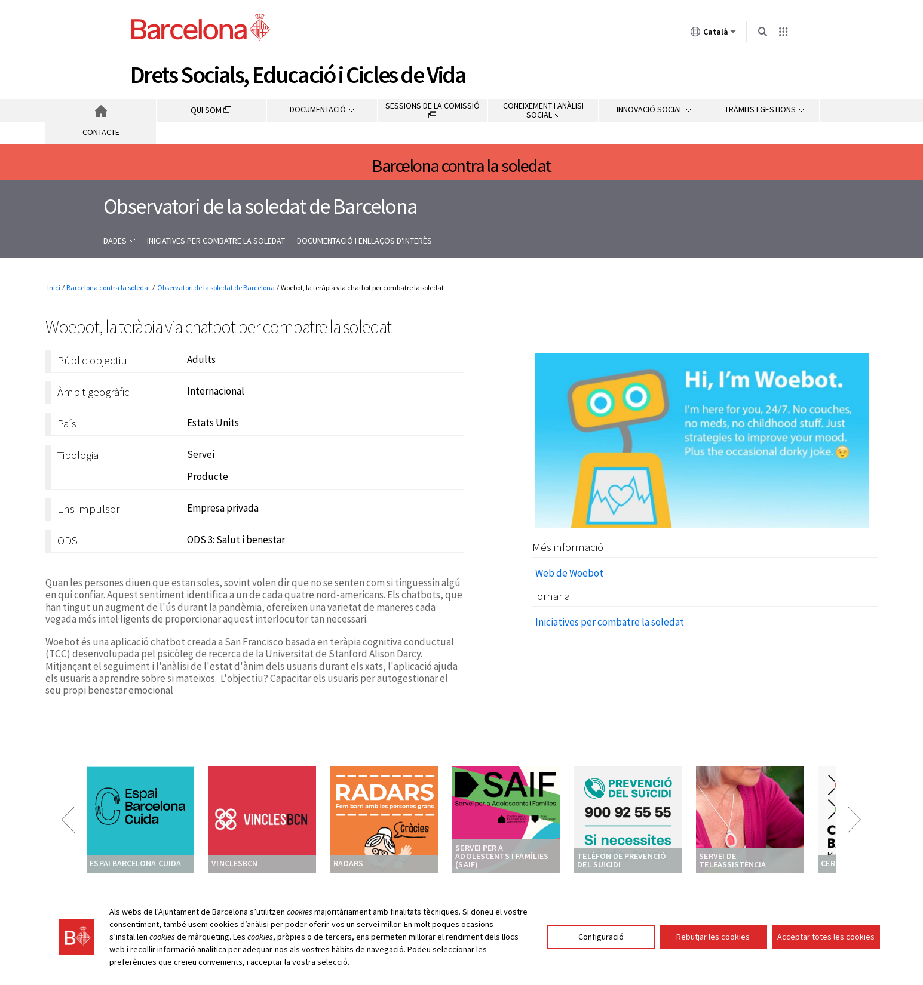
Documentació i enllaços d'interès (364, 240)
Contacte (100, 132)
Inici (100, 110)
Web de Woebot (569, 573)
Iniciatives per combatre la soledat (216, 240)
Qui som (211, 109)
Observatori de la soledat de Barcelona (260, 207)
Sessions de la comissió (432, 109)
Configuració (601, 936)
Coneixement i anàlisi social (543, 110)
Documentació (322, 109)
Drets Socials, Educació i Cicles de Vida (298, 75)
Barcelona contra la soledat (461, 165)
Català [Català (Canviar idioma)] (713, 34)
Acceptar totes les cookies (826, 936)
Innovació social (654, 109)
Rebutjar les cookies (713, 936)
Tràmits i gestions (764, 109)
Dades (119, 240)
